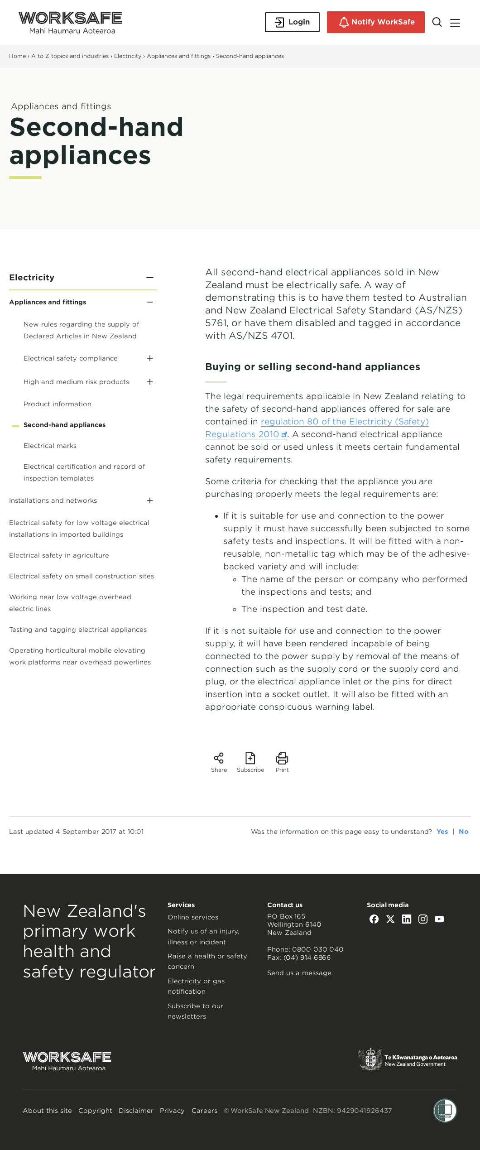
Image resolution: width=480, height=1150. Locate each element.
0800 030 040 (318, 949)
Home (17, 56)
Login (292, 22)
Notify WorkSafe (376, 22)
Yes (442, 831)
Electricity (127, 56)
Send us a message (299, 973)
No (464, 831)
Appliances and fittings (179, 56)
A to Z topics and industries (70, 56)
